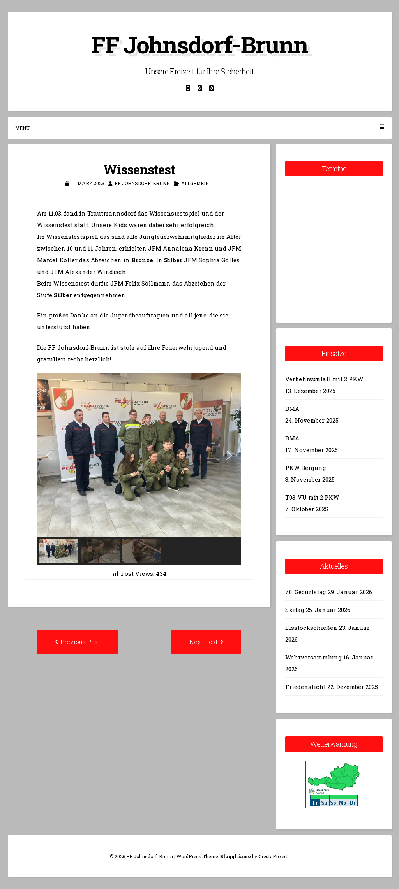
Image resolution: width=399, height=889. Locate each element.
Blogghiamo (235, 856)
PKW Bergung (305, 468)
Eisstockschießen (311, 627)
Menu (199, 127)
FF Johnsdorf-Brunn (199, 44)
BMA (292, 408)
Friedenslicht (305, 687)
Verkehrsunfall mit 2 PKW (324, 379)
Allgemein (195, 183)
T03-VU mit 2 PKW (312, 497)
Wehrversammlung (313, 657)
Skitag (294, 610)
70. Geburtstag (305, 592)
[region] (139, 469)
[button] (49, 455)
